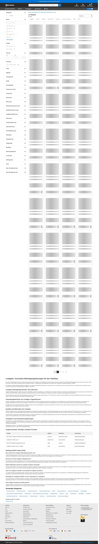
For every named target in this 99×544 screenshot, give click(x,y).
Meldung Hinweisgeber (9, 522)
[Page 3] (63, 372)
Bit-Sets (53, 491)
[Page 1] (58, 372)
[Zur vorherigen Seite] (55, 372)
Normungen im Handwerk (51, 518)
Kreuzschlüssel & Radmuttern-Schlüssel (14, 493)
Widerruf (24, 520)
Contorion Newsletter (50, 520)
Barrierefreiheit (64, 542)
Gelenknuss (42, 496)
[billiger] (55, 538)
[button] (77, 5)
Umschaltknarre (73, 493)
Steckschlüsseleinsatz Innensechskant (40, 493)
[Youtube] (69, 509)
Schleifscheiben (28, 493)
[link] (16, 12)
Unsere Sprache (8, 520)
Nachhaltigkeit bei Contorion (51, 522)
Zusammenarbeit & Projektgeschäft (30, 518)
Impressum (7, 514)
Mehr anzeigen (10, 39)
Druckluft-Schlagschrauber (44, 491)
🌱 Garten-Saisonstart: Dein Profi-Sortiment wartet (49, 1)
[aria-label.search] (60, 5)
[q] (43, 5)
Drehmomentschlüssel (21, 491)
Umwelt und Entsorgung (28, 524)
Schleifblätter (81, 493)
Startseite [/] (30, 12)
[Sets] (46, 8)
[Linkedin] (69, 513)
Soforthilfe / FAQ (26, 507)
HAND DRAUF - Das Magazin (52, 513)
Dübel (67, 493)
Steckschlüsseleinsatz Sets (12, 496)
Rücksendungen (26, 513)
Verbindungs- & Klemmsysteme (46, 12)
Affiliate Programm (8, 513)
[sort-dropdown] (86, 16)
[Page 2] (60, 372)
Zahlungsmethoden (27, 514)
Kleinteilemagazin (53, 493)
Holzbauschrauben (34, 496)
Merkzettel (83, 5)
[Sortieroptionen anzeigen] (91, 16)
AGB (6, 518)
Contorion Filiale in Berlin (28, 522)
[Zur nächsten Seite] (66, 372)
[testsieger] (52, 538)
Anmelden (77, 5)
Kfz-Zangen (88, 493)
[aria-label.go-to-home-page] (9, 5)
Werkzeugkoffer (84, 491)
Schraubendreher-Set (61, 491)
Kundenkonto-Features (50, 507)
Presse (6, 511)
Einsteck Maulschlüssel (51, 496)
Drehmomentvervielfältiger (63, 496)
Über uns (7, 507)
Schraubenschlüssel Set (32, 491)
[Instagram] (69, 511)
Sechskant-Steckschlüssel (73, 491)
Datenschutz (7, 516)
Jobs (6, 509)
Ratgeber (48, 511)
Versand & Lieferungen (27, 509)
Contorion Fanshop (49, 516)
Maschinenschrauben (23, 496)
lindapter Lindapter (9, 501)
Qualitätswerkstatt (49, 514)
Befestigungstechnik (36, 12)
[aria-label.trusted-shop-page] (83, 519)
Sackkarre (62, 493)
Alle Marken (48, 509)
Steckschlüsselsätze (11, 491)
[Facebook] (69, 507)
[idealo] (50, 538)
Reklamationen (26, 516)
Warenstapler (90, 5)
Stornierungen (26, 511)
